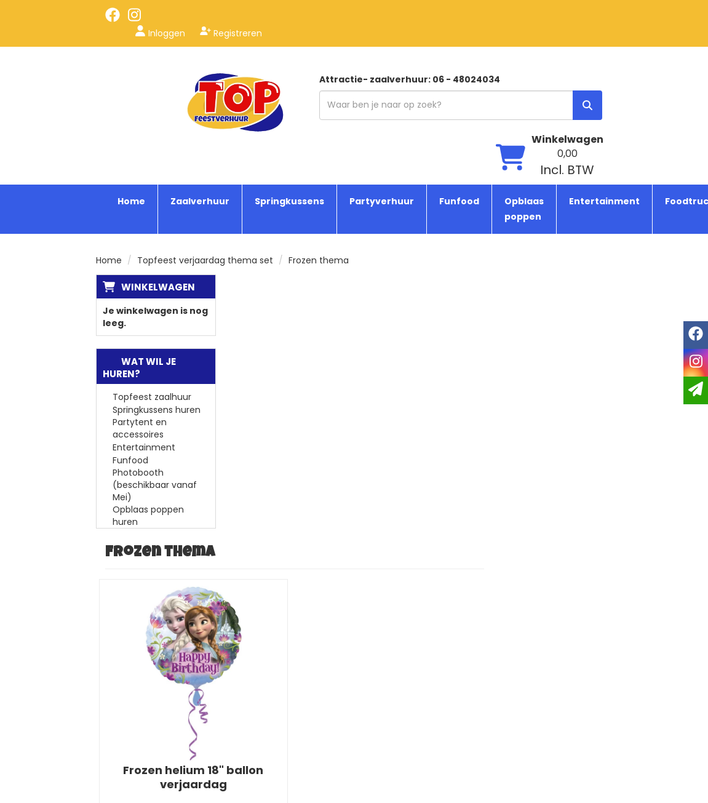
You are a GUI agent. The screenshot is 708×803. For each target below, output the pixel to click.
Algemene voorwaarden (291, 697)
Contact (281, 741)
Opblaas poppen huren (148, 449)
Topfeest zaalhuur (152, 331)
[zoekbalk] (375, 91)
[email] (695, 390)
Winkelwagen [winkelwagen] (567, 65)
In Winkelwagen (321, 543)
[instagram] (134, 19)
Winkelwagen (158, 221)
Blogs (274, 642)
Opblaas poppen (524, 143)
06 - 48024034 (143, 679)
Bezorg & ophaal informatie (298, 722)
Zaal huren (400, 753)
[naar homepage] (154, 84)
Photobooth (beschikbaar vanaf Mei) (155, 419)
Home (131, 135)
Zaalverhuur (199, 135)
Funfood (459, 135)
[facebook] (112, 19)
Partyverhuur (381, 135)
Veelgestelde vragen (307, 679)
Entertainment (604, 135)
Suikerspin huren (413, 716)
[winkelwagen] (510, 85)
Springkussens (289, 135)
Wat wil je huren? (139, 301)
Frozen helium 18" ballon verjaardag (321, 442)
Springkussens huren (157, 344)
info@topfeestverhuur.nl (162, 691)
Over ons (282, 667)
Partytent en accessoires (140, 362)
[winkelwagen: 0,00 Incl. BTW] (567, 89)
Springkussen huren (419, 642)
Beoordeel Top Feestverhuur (542, 704)
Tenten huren (407, 679)
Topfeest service (299, 655)
